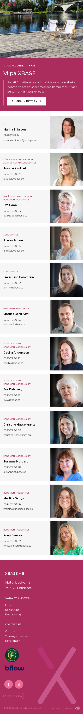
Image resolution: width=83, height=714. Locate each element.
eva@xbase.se (11, 400)
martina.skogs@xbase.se (18, 508)
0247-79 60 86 (12, 246)
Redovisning (13, 614)
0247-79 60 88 (12, 430)
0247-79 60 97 (12, 174)
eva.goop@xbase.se (15, 215)
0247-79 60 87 (12, 541)
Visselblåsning (13, 696)
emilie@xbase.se (13, 287)
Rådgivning (12, 609)
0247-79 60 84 (12, 211)
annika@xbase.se (13, 250)
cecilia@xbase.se (13, 363)
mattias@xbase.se (14, 324)
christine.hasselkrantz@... (18, 435)
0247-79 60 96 (12, 504)
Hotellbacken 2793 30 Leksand (18, 585)
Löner (9, 605)
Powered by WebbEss (66, 708)
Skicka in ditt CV (24, 101)
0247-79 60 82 (12, 282)
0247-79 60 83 (12, 319)
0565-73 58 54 (11, 135)
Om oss (10, 631)
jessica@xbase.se (13, 178)
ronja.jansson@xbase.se (17, 545)
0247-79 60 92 (12, 395)
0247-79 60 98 (12, 467)
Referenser (12, 640)
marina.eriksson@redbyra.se (20, 140)
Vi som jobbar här (16, 636)
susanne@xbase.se (14, 472)
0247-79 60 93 (12, 358)
